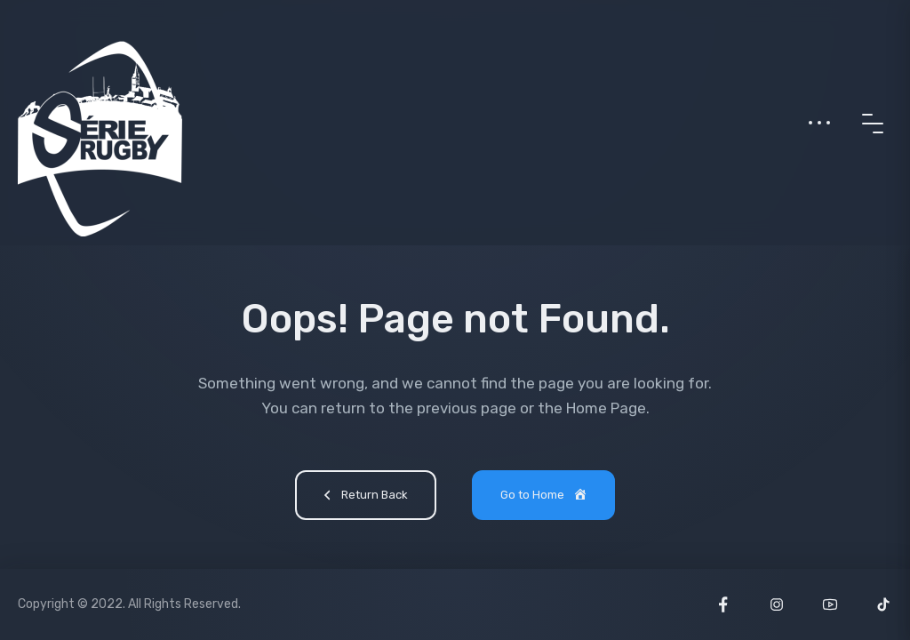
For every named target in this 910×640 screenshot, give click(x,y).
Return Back (363, 497)
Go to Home (544, 496)
